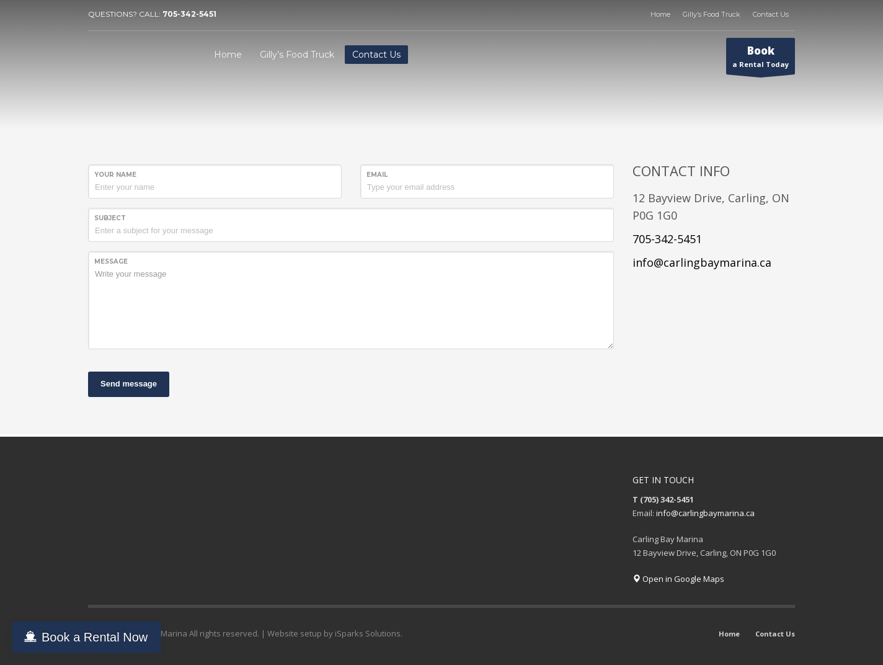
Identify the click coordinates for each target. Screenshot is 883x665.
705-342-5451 (189, 14)
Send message (128, 383)
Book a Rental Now (95, 637)
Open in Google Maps (678, 578)
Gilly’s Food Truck (711, 14)
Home (660, 14)
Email (377, 175)
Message (111, 261)
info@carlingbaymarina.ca (701, 262)
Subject (110, 218)
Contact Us (771, 14)
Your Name (115, 175)
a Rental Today (760, 58)
